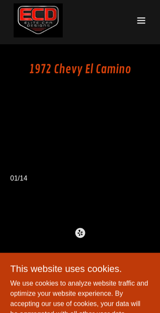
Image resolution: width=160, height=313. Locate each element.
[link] (38, 20)
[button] (141, 20)
